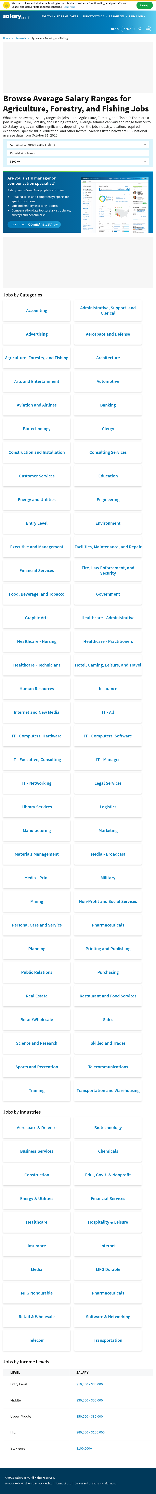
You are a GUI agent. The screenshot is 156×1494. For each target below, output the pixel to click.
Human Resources (37, 688)
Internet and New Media (37, 712)
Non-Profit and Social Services (108, 901)
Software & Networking (108, 1316)
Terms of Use (63, 1483)
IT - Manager (108, 759)
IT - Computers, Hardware (37, 736)
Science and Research (36, 1043)
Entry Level (37, 523)
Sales (108, 1019)
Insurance (108, 688)
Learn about (35, 224)
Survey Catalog (95, 16)
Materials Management (37, 854)
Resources (118, 16)
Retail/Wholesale (36, 1019)
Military (108, 877)
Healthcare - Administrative (107, 617)
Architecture (108, 357)
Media (36, 1269)
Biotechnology (37, 428)
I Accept (145, 5)
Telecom (37, 1340)
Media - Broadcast (108, 854)
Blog (115, 29)
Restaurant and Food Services (108, 996)
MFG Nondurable (37, 1293)
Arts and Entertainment (36, 381)
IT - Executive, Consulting (36, 759)
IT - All (108, 712)
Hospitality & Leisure (108, 1222)
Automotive (108, 381)
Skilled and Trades (108, 1043)
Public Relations (36, 972)
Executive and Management (36, 547)
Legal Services (107, 783)
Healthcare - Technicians (36, 665)
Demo (127, 29)
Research (21, 38)
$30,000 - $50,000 (89, 1400)
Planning (36, 948)
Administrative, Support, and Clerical (108, 310)
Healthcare (36, 1222)
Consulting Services (108, 452)
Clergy (108, 428)
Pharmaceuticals (108, 925)
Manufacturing (37, 830)
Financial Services (37, 570)
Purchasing (108, 972)
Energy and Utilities (36, 499)
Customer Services (36, 476)
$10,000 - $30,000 (89, 1384)
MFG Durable (108, 1269)
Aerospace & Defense (36, 1127)
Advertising (37, 334)
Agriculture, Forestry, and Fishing (36, 357)
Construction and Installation (37, 452)
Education (108, 476)
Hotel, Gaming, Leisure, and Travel (108, 665)
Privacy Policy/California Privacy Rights (28, 1483)
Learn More (69, 6)
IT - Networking (36, 783)
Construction (36, 1175)
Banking (108, 405)
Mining (36, 901)
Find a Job (137, 16)
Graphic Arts (36, 617)
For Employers (69, 16)
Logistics (108, 807)
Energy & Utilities (36, 1198)
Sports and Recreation (36, 1067)
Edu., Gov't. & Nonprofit (108, 1175)
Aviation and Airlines (36, 405)
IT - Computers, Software (108, 736)
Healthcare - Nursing (36, 641)
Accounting (36, 310)
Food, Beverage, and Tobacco (36, 594)
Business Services (36, 1151)
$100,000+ (84, 1448)
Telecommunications (108, 1067)
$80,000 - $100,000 (90, 1432)
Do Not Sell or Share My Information (96, 1483)
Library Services (37, 807)
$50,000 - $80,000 (89, 1416)
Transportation (108, 1340)
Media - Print (36, 877)
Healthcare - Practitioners (108, 641)
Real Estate (37, 996)
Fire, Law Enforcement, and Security (108, 570)
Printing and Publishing (108, 948)
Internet (108, 1245)
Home (6, 38)
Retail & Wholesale (37, 1316)
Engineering (108, 499)
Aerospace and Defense (108, 334)
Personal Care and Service (37, 925)
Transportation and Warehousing (108, 1090)
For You (48, 16)
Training (36, 1090)
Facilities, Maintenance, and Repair (108, 547)
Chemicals (108, 1151)
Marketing (108, 830)
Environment (107, 523)
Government (108, 594)
